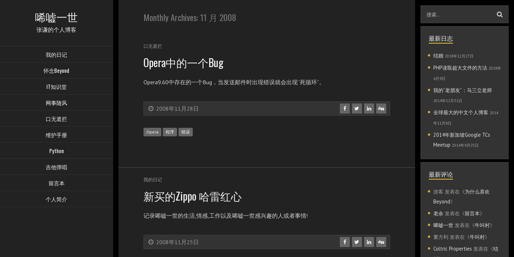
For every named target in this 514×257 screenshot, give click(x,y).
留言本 (57, 184)
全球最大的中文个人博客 (460, 112)
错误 (185, 132)
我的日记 (56, 55)
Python (56, 152)
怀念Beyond (56, 71)
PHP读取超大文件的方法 (460, 67)
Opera (152, 132)
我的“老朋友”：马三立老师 (462, 90)
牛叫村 (482, 225)
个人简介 (56, 200)
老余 (438, 213)
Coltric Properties (452, 248)
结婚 (438, 55)
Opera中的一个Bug (187, 62)
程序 (170, 132)
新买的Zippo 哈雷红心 (195, 195)
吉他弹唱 (56, 168)
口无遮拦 (56, 120)
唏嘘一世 (443, 225)
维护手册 (56, 136)
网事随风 (56, 103)
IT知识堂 (56, 87)
